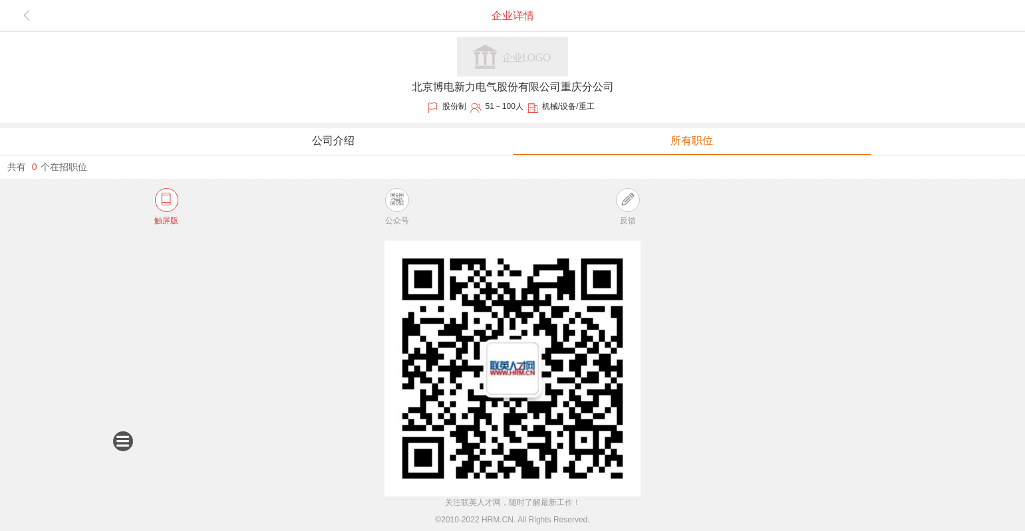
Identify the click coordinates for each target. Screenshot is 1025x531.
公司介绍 (333, 140)
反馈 (627, 206)
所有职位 (691, 140)
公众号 (397, 206)
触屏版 (166, 206)
